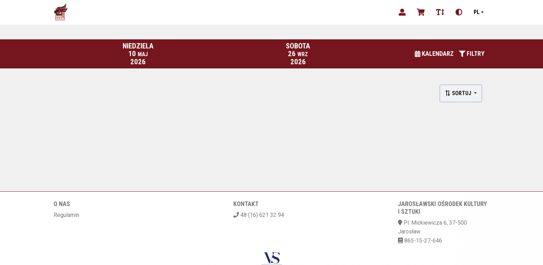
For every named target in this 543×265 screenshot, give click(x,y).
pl (477, 12)
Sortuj (459, 93)
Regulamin (66, 215)
